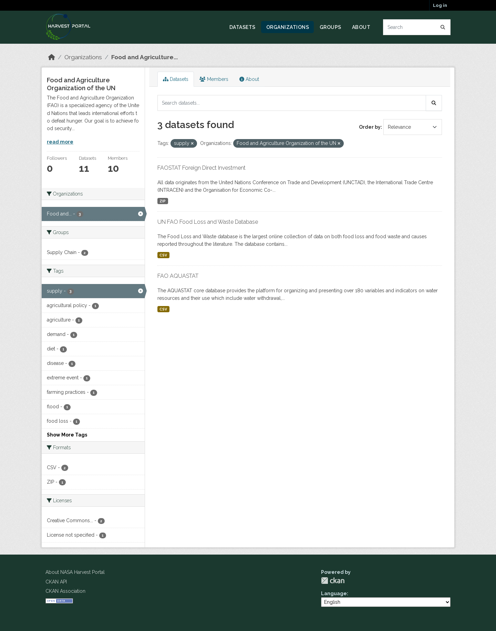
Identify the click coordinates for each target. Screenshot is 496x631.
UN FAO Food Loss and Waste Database (207, 222)
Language (334, 593)
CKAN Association (65, 591)
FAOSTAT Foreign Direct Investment (201, 168)
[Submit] (443, 27)
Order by (370, 127)
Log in (440, 5)
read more (60, 142)
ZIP (162, 201)
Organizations (287, 27)
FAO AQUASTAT (177, 276)
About (361, 27)
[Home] (51, 57)
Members (213, 79)
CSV (163, 255)
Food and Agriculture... (144, 57)
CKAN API (56, 582)
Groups (330, 27)
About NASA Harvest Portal (75, 572)
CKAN (332, 580)
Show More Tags (67, 435)
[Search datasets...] (417, 27)
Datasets (242, 27)
